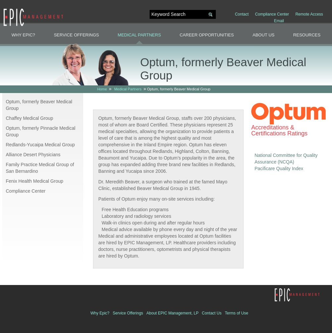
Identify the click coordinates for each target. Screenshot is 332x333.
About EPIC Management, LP (172, 313)
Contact (242, 14)
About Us (263, 34)
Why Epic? (23, 34)
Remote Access (309, 14)
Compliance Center (272, 14)
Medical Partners (139, 34)
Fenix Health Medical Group (35, 181)
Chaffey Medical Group (29, 118)
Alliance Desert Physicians (33, 154)
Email (279, 21)
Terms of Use (236, 313)
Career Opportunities (207, 34)
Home (102, 89)
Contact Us (211, 313)
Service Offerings (76, 34)
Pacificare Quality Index (279, 168)
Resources (306, 34)
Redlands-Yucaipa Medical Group (40, 144)
